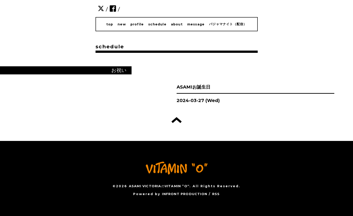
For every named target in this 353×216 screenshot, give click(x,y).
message (196, 24)
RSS (216, 194)
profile (137, 24)
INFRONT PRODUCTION (184, 194)
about (177, 24)
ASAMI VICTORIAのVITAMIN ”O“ (159, 186)
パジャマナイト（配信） (228, 24)
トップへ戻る (176, 120)
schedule (157, 24)
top (109, 24)
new (122, 24)
